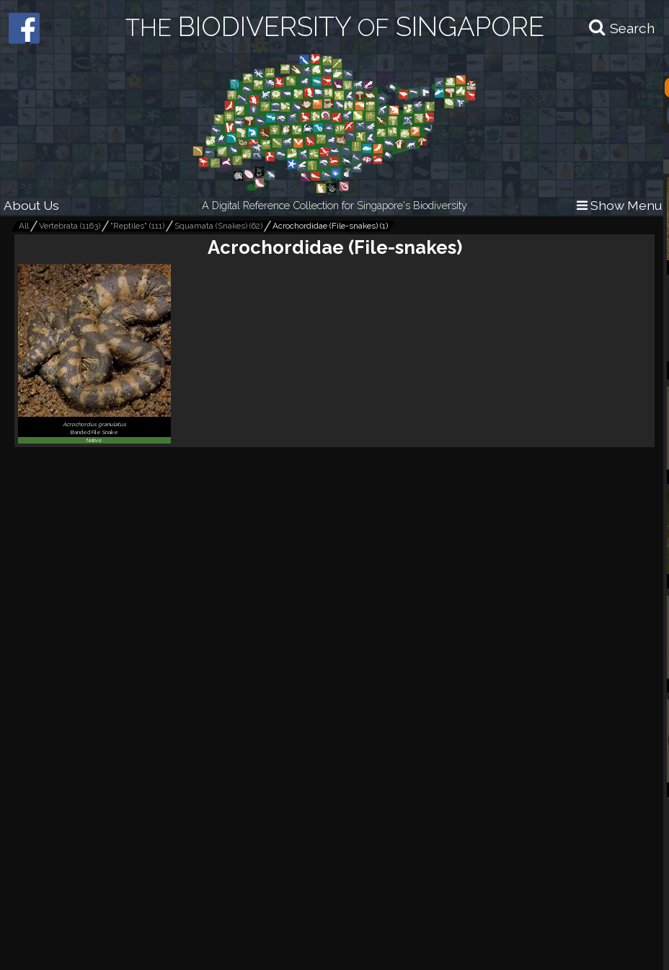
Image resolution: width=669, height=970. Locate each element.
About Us (31, 205)
